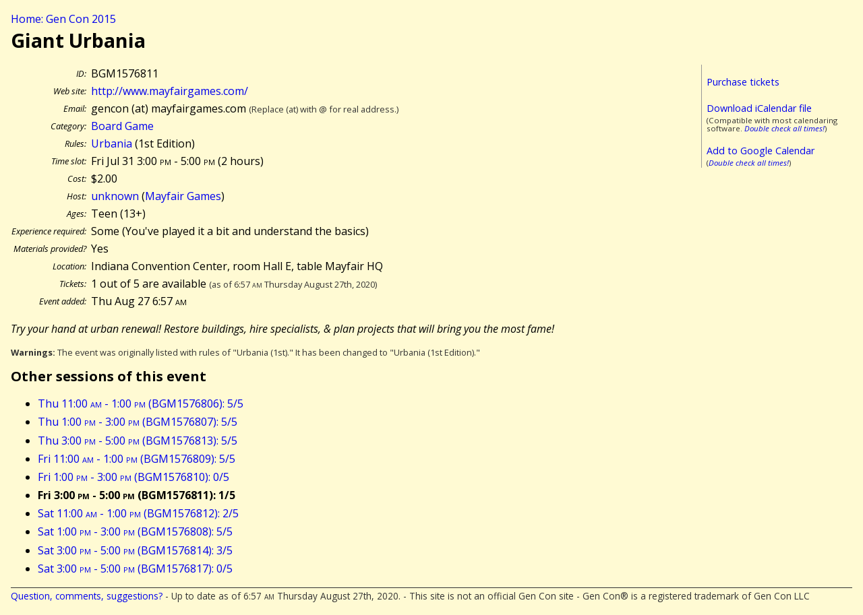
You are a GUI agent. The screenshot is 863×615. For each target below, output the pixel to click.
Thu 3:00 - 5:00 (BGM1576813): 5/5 (137, 440)
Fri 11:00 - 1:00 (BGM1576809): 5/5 (136, 458)
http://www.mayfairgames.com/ (169, 91)
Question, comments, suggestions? (86, 595)
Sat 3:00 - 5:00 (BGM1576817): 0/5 (135, 568)
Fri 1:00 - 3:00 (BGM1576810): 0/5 (133, 477)
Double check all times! (784, 128)
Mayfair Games (183, 196)
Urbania (111, 143)
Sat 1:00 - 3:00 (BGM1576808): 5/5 (135, 531)
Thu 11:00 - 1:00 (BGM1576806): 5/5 (140, 403)
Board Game (122, 126)
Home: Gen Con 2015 (63, 18)
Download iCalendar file (759, 108)
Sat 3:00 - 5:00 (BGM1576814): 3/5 (135, 550)
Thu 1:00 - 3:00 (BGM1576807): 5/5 (137, 421)
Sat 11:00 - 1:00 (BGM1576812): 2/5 (138, 513)
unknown (115, 196)
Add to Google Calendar (760, 150)
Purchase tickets (743, 81)
